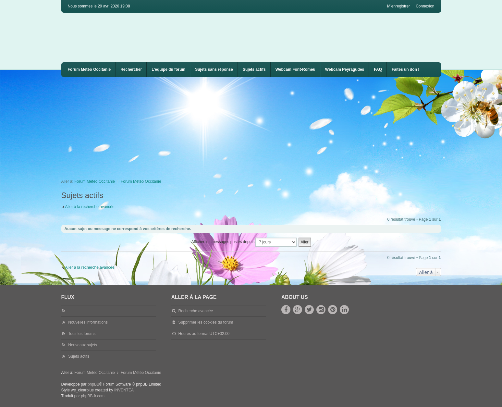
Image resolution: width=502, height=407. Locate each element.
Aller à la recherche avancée (90, 206)
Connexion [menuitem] (425, 6)
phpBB (93, 384)
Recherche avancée (195, 311)
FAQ (378, 69)
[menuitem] (295, 69)
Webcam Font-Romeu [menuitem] (295, 69)
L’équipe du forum (168, 69)
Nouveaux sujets (82, 345)
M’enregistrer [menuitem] (398, 6)
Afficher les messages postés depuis (244, 242)
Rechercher (131, 69)
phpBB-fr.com (92, 396)
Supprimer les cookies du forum (205, 322)
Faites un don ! (405, 69)
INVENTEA (124, 390)
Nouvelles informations (87, 322)
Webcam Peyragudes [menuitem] (344, 69)
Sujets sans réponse (214, 69)
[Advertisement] (256, 125)
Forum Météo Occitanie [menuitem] (89, 69)
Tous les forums (81, 333)
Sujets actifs (254, 69)
